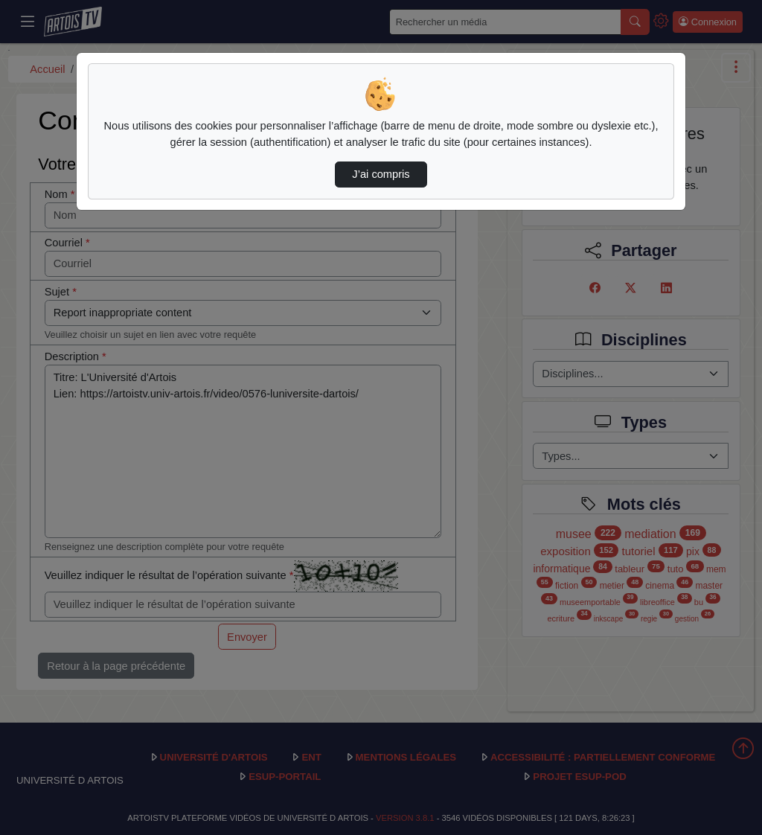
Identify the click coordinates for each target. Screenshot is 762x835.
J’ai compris (380, 174)
